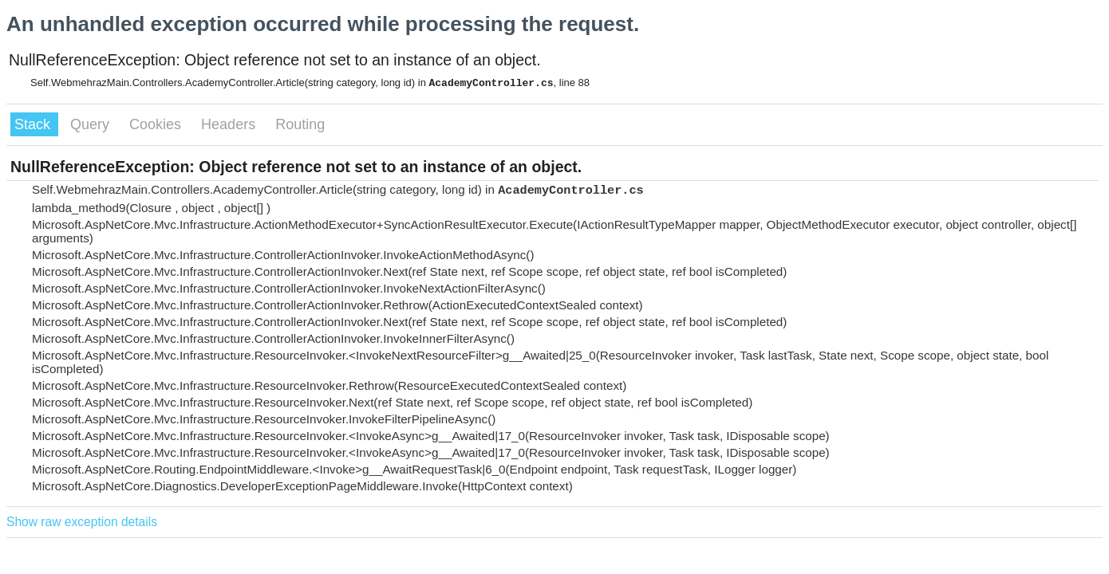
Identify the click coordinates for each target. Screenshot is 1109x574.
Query (91, 124)
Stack (34, 124)
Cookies (157, 124)
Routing (300, 124)
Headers (230, 124)
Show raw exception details (81, 522)
